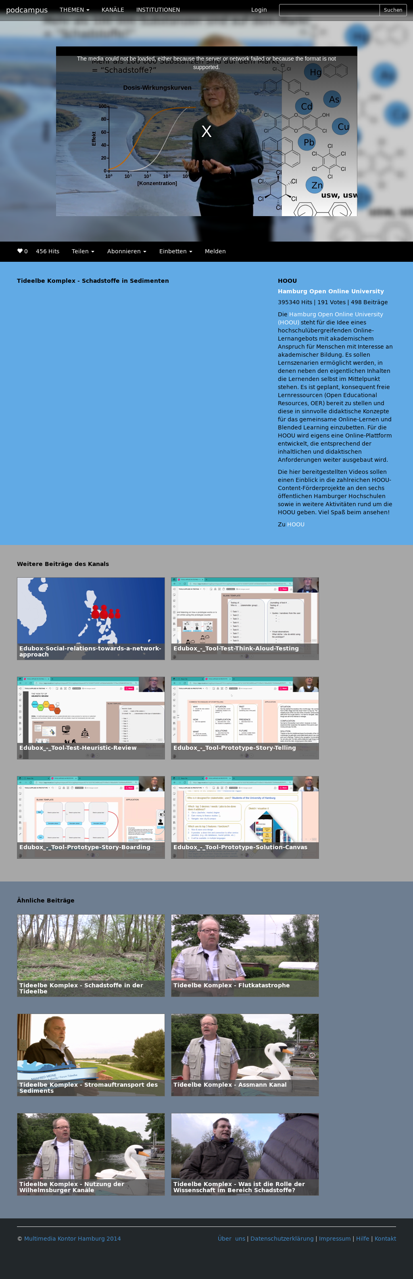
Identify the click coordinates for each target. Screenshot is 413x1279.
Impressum (335, 1238)
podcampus (27, 10)
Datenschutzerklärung (282, 1238)
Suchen (393, 10)
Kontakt (385, 1238)
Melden (215, 251)
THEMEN (75, 9)
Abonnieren (126, 251)
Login (259, 9)
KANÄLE (113, 9)
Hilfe (362, 1238)
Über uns (231, 1238)
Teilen (83, 251)
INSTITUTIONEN (158, 9)
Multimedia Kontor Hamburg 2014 (72, 1238)
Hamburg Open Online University (331, 291)
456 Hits (47, 251)
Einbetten (175, 251)
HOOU (296, 524)
